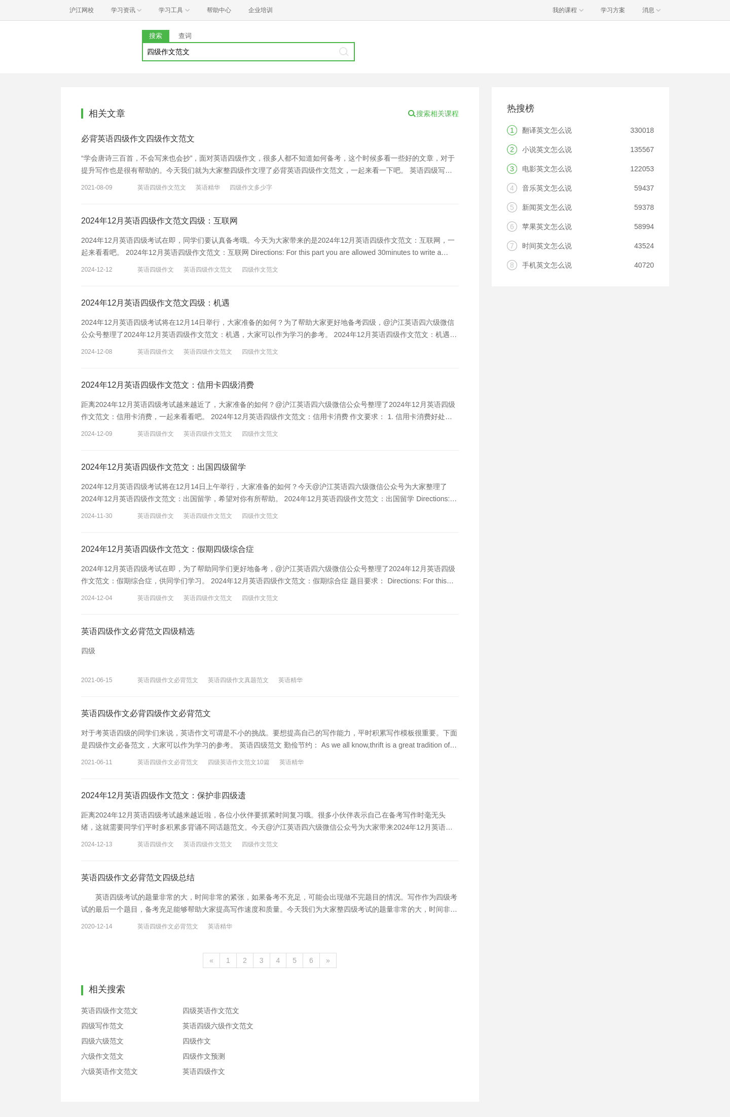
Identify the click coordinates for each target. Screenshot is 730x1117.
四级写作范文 (102, 1026)
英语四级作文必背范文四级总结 (138, 877)
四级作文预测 (203, 1056)
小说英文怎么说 (547, 149)
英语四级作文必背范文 (167, 680)
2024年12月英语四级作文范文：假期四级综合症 (167, 549)
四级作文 (196, 1041)
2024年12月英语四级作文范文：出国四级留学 (163, 467)
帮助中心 (219, 10)
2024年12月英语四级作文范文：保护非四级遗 (163, 795)
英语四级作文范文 (161, 187)
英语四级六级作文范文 (217, 1026)
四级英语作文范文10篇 (238, 762)
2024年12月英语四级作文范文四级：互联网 (159, 220)
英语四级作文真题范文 (238, 680)
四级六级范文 (102, 1041)
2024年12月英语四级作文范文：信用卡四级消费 (167, 385)
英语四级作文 (155, 269)
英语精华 (208, 187)
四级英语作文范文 (210, 1011)
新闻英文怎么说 (547, 207)
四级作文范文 (260, 269)
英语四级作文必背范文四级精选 (138, 631)
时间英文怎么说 (547, 246)
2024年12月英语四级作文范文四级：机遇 (155, 303)
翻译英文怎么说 (547, 130)
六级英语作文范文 (109, 1071)
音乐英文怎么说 (547, 188)
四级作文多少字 (251, 187)
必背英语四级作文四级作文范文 (138, 138)
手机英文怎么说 (547, 265)
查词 (185, 36)
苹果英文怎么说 (547, 226)
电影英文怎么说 (547, 169)
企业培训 (260, 10)
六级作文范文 (102, 1056)
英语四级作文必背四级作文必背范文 (146, 713)
